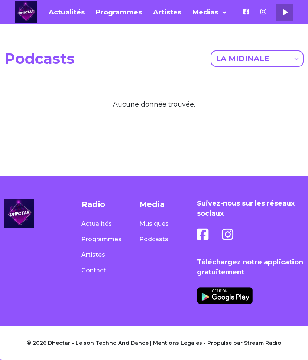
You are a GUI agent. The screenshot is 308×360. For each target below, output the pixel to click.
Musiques (154, 223)
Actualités (67, 12)
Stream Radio (262, 343)
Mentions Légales (177, 343)
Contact (93, 270)
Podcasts (153, 239)
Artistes (167, 12)
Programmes (119, 12)
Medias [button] (205, 12)
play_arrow (285, 12)
